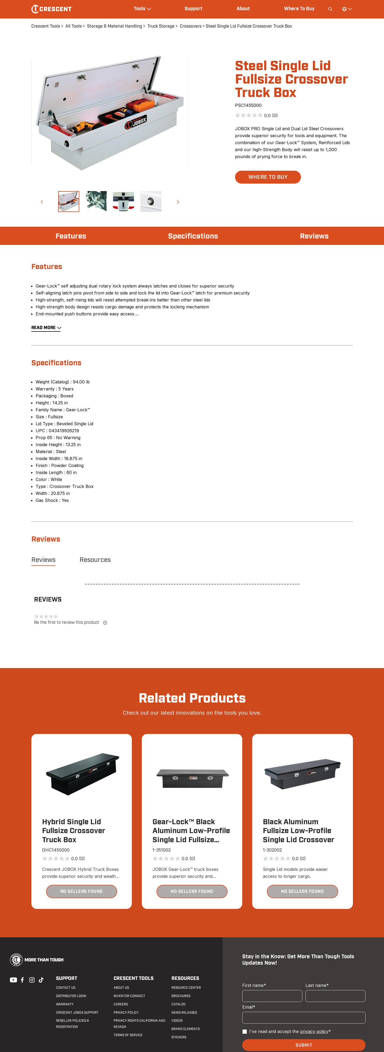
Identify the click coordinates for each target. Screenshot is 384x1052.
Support (193, 8)
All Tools (73, 26)
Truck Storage (160, 26)
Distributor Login (71, 996)
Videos (177, 1020)
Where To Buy (299, 8)
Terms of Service (128, 1035)
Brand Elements (186, 1029)
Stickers (179, 1037)
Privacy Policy (126, 1012)
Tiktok (41, 979)
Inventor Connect (129, 996)
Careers (121, 1004)
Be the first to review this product (70, 622)
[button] (41, 201)
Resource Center (186, 987)
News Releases (184, 1012)
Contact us (65, 987)
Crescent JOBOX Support (77, 1012)
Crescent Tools (45, 26)
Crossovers (191, 26)
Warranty (64, 1004)
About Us (121, 987)
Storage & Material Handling (114, 26)
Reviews (314, 236)
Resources (95, 560)
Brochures (181, 996)
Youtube (12, 979)
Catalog (178, 1004)
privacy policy (314, 1031)
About (243, 8)
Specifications (193, 236)
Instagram (31, 979)
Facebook (22, 979)
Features (70, 236)
